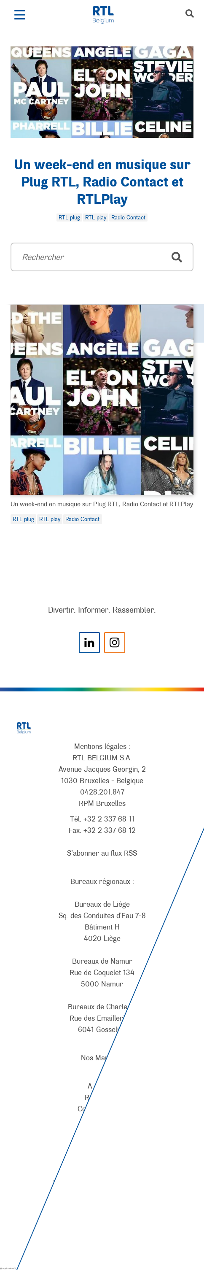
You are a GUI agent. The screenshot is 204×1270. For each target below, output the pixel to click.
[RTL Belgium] (108, 15)
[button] (19, 15)
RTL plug (23, 519)
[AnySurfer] (102, 1232)
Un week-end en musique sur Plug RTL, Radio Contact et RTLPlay (102, 182)
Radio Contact (82, 519)
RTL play (49, 519)
